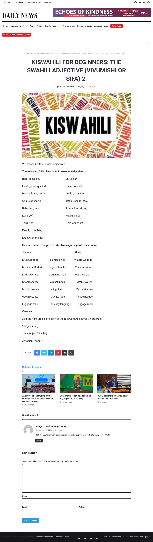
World (32, 26)
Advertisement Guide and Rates (27, 2)
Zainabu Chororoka (66, 87)
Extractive (98, 26)
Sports (106, 26)
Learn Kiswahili (51, 54)
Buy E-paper (49, 2)
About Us (7, 2)
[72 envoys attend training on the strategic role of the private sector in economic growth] (39, 383)
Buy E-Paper (116, 26)
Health (80, 26)
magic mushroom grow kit (51, 426)
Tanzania (14, 26)
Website (82, 507)
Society (48, 26)
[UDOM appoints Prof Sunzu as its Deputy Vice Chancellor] (114, 383)
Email (25, 507)
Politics (39, 26)
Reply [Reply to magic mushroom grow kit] (39, 441)
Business (57, 26)
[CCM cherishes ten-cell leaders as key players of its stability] (76, 383)
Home (5, 26)
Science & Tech (69, 26)
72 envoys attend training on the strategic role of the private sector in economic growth (38, 398)
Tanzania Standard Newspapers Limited (52, 537)
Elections (24, 26)
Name (25, 496)
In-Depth (88, 26)
